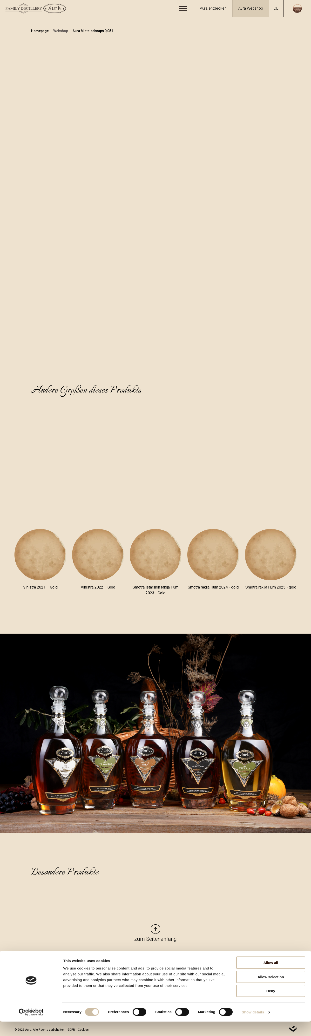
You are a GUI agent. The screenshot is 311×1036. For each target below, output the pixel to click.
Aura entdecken (213, 8)
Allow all (271, 977)
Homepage (40, 31)
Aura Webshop (250, 8)
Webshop (61, 31)
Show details (253, 1026)
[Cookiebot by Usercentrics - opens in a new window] (31, 1026)
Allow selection (270, 991)
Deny (270, 1005)
